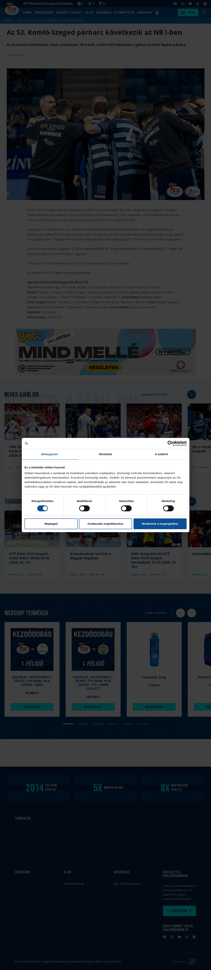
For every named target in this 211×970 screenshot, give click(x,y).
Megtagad (51, 523)
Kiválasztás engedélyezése (105, 523)
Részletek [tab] (105, 454)
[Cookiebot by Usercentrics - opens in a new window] (170, 443)
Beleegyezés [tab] (49, 454)
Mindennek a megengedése (160, 523)
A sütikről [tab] (161, 454)
